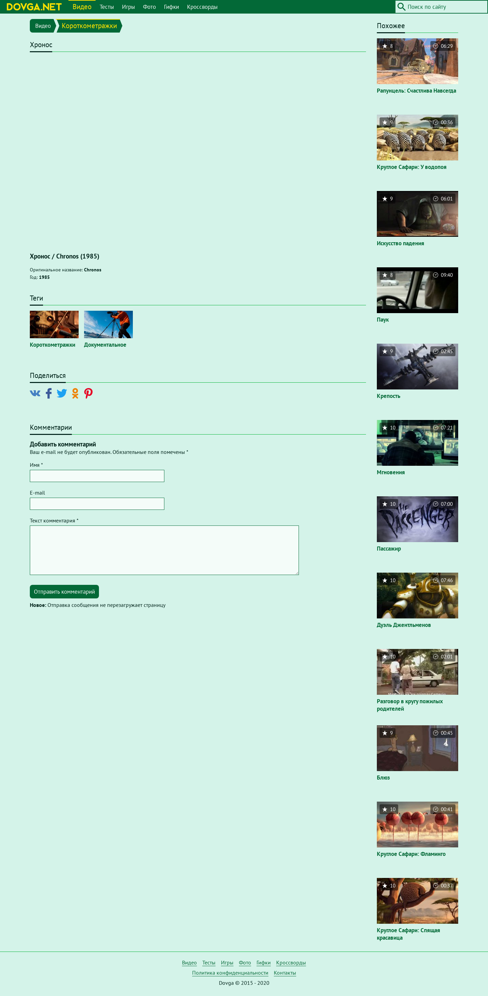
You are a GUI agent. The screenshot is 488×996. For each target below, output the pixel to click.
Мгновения (391, 472)
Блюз (383, 777)
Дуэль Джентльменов (404, 625)
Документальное (105, 344)
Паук (383, 319)
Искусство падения (400, 243)
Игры (128, 7)
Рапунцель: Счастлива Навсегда (416, 90)
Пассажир (389, 548)
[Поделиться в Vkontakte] (36, 392)
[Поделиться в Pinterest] (89, 392)
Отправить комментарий (64, 591)
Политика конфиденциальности (230, 972)
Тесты (107, 7)
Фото (149, 7)
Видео (82, 6)
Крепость (388, 396)
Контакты (285, 972)
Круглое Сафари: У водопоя (412, 167)
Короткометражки (89, 25)
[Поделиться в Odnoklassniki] (76, 392)
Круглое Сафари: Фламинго (411, 854)
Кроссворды (202, 7)
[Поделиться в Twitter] (63, 392)
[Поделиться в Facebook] (50, 392)
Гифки (171, 7)
